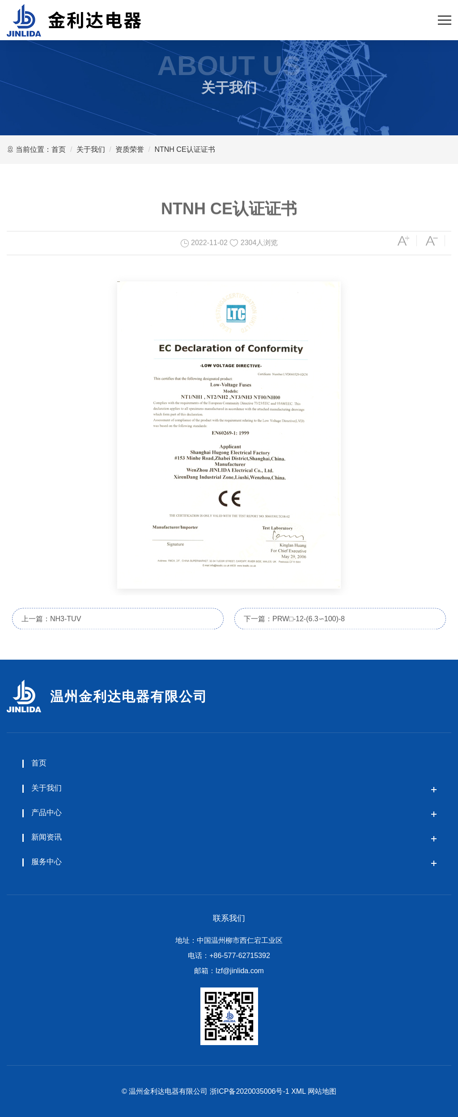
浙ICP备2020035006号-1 (249, 1091)
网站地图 (322, 1091)
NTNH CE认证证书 (184, 149)
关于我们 (90, 149)
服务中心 (46, 862)
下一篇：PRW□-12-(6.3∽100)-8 (294, 629)
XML (298, 1091)
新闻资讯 (46, 837)
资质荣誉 (129, 149)
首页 (58, 149)
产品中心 (46, 812)
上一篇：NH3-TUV (51, 629)
